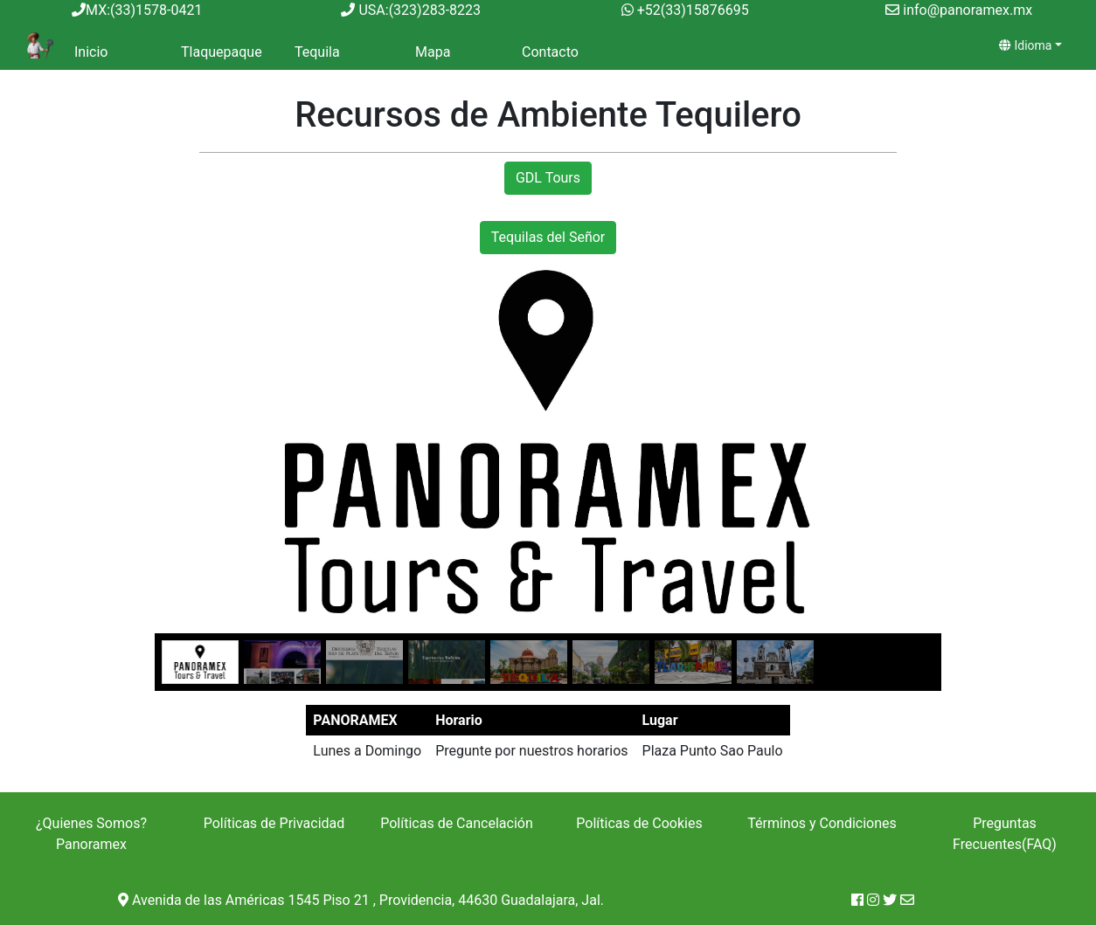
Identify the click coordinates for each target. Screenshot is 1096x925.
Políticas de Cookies (639, 823)
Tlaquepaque (221, 52)
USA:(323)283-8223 (411, 10)
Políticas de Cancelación (456, 823)
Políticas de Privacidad (274, 823)
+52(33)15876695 (693, 10)
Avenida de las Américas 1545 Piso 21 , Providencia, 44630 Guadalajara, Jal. (361, 900)
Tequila (317, 52)
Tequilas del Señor (548, 237)
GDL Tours (548, 177)
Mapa (432, 52)
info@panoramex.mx (967, 10)
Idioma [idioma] (1025, 45)
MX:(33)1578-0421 (137, 10)
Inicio (91, 52)
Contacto (550, 52)
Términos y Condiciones (822, 823)
